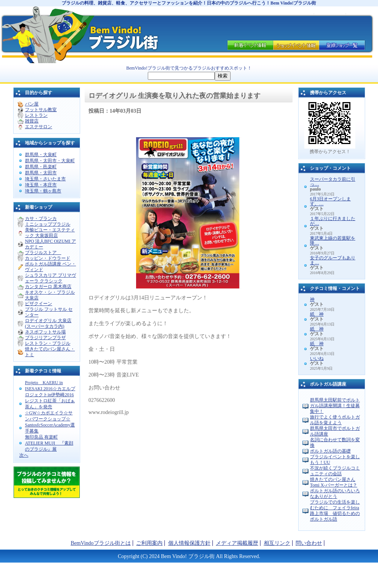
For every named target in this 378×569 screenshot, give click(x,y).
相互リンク (277, 543)
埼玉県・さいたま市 (45, 178)
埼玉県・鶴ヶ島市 (43, 191)
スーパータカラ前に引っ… (332, 182)
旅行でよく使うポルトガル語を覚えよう (335, 419)
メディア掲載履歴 (237, 543)
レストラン (36, 115)
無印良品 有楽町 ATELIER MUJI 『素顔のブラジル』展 (49, 443)
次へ (23, 455)
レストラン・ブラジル (47, 343)
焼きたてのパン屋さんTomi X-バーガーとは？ (333, 482)
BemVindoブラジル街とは (101, 543)
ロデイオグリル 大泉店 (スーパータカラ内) (48, 323)
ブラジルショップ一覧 (343, 44)
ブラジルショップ (296, 44)
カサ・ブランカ (41, 218)
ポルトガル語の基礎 (330, 451)
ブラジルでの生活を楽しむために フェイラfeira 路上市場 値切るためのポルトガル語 (335, 510)
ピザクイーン (38, 303)
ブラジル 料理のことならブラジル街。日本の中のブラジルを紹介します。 (56, 32)
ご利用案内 (149, 543)
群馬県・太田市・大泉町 (50, 160)
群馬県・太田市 (41, 172)
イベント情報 (249, 44)
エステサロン (38, 126)
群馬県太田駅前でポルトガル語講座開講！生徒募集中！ (335, 405)
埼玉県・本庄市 (41, 185)
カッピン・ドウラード (47, 258)
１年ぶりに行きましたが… (332, 221)
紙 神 (317, 314)
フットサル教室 (41, 109)
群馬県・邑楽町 (41, 166)
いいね (317, 358)
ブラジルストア (43, 252)
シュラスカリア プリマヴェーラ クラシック (50, 278)
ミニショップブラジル (47, 224)
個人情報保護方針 (189, 543)
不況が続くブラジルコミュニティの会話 (335, 470)
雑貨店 (32, 121)
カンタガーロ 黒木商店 (48, 286)
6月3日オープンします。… (330, 201)
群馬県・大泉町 (41, 154)
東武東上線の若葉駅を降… (332, 241)
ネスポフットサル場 (45, 332)
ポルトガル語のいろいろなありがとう (335, 493)
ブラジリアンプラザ (45, 337)
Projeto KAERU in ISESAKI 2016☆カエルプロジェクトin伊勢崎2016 (50, 388)
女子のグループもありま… (332, 260)
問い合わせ (309, 543)
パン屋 (32, 104)
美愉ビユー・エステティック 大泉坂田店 (50, 232)
